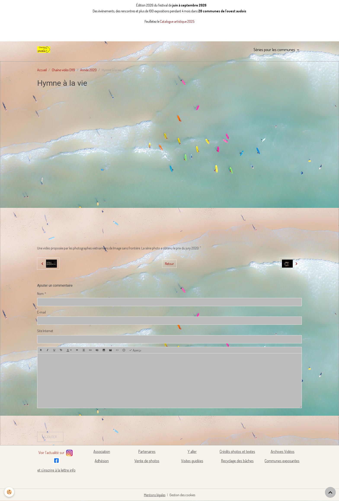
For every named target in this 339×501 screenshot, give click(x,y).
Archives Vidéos (282, 451)
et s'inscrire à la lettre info (56, 470)
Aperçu (135, 350)
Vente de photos (146, 460)
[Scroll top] (330, 492)
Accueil (42, 70)
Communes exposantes (282, 460)
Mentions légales (154, 495)
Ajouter (50, 437)
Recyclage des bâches (237, 460)
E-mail (41, 312)
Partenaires (146, 451)
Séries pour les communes (275, 49)
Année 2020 (88, 70)
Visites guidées (192, 460)
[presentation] (70, 420)
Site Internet (45, 331)
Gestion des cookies (182, 495)
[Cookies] (9, 492)
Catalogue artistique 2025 (177, 21)
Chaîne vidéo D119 (63, 70)
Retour (169, 264)
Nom (40, 293)
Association (101, 451)
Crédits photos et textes (237, 451)
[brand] (44, 49)
